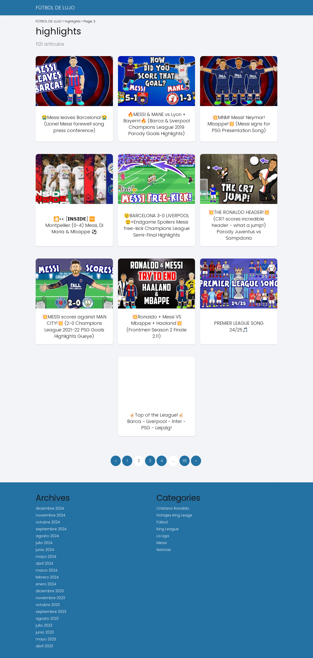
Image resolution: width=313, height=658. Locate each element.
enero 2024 (46, 584)
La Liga (162, 535)
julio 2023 (44, 625)
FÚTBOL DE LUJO (55, 7)
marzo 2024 (46, 570)
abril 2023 (44, 646)
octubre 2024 (48, 522)
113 (184, 460)
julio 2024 (44, 542)
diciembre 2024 (50, 508)
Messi (161, 542)
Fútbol (162, 522)
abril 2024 (44, 563)
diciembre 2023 (50, 591)
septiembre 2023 (51, 611)
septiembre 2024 (51, 529)
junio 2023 (45, 632)
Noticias (163, 549)
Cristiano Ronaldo (172, 508)
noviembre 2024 (50, 515)
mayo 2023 (46, 639)
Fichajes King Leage (174, 515)
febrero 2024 (47, 577)
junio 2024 (45, 549)
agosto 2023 (47, 618)
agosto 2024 (47, 535)
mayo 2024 (46, 556)
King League (167, 529)
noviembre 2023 (50, 597)
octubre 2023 (48, 604)
